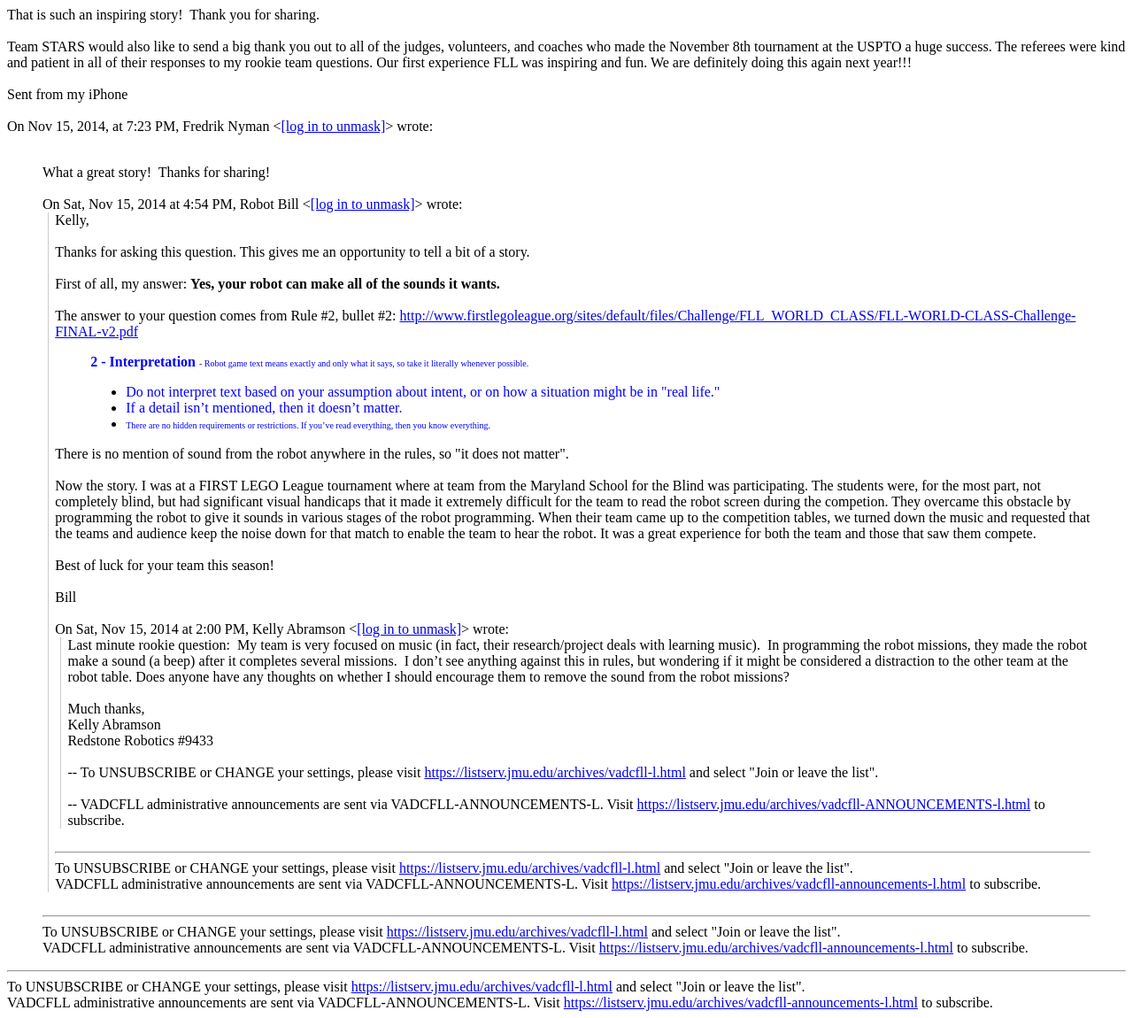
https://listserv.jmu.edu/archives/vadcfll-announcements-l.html (789, 883)
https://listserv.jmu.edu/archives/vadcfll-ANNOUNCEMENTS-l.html (834, 804)
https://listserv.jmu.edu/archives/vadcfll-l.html (554, 772)
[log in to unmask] (333, 126)
